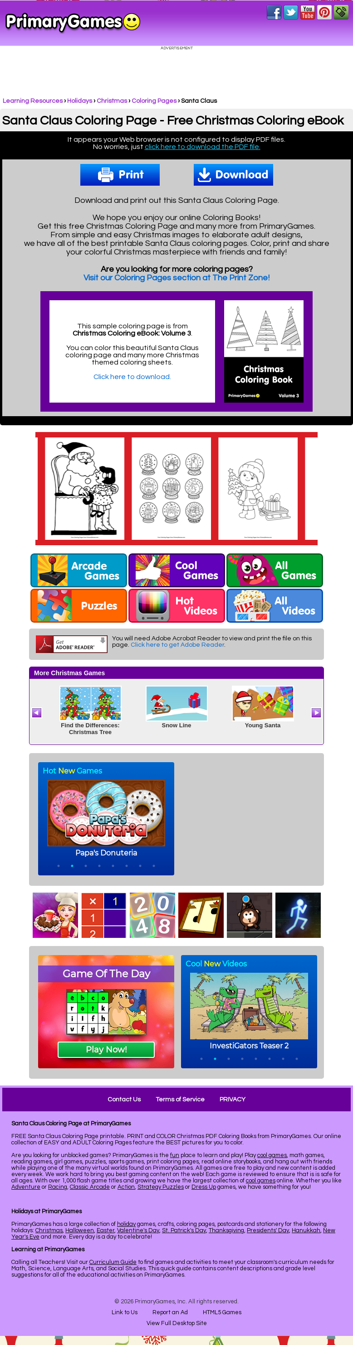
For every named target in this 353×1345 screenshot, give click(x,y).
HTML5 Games (222, 1312)
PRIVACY (232, 1099)
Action (126, 1187)
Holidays (79, 101)
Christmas (112, 101)
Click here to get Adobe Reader (177, 645)
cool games (272, 1155)
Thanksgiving (226, 1230)
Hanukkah (306, 1230)
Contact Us (124, 1099)
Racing (57, 1187)
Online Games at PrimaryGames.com (73, 23)
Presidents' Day (268, 1230)
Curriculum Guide (113, 1262)
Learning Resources (33, 101)
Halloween (79, 1230)
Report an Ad (170, 1312)
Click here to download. (132, 376)
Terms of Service (180, 1099)
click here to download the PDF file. (202, 146)
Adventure (25, 1187)
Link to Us (124, 1312)
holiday (126, 1224)
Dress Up (203, 1187)
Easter (105, 1230)
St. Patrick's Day (184, 1230)
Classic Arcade (90, 1187)
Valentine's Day (138, 1230)
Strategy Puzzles (160, 1187)
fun (174, 1155)
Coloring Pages (154, 101)
